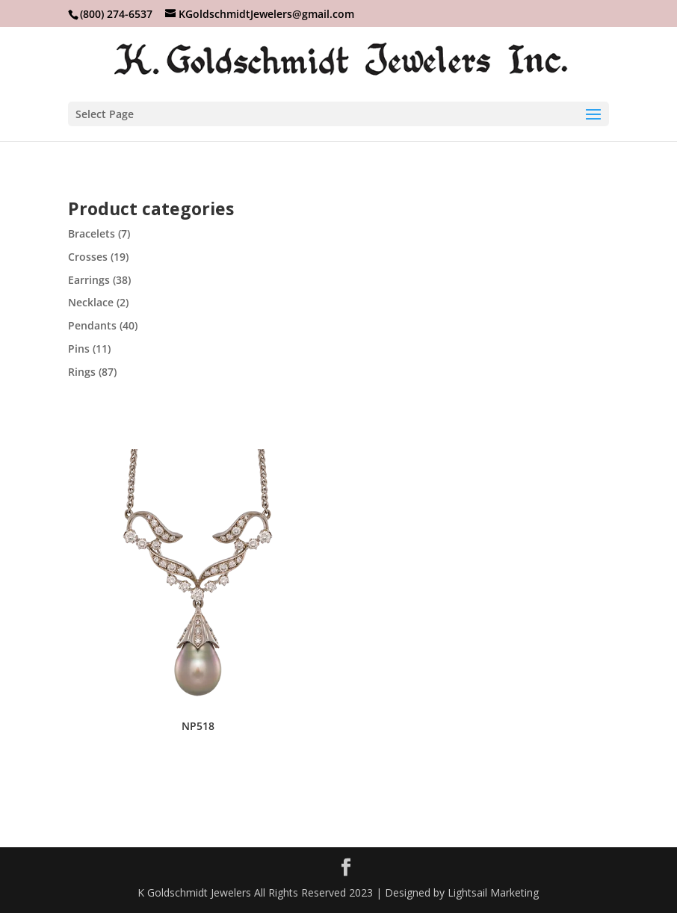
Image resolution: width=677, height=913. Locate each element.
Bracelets (91, 233)
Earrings (89, 280)
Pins (79, 348)
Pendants (92, 325)
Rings (82, 372)
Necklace (91, 302)
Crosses (88, 257)
